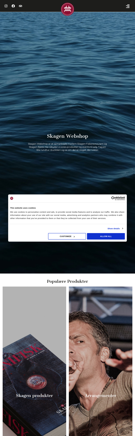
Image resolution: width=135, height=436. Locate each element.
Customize (67, 236)
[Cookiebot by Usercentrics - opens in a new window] (113, 198)
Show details (114, 228)
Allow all (106, 236)
